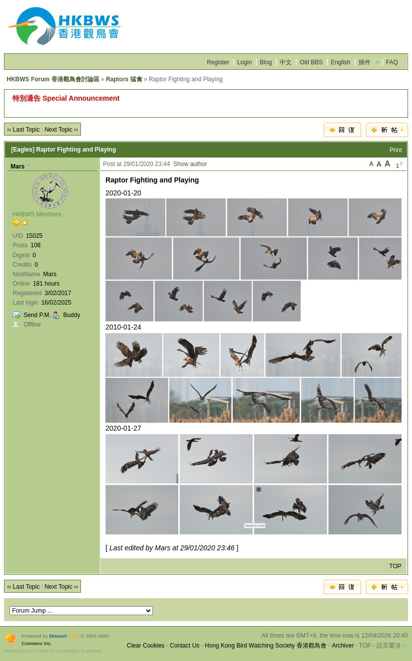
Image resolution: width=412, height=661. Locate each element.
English (340, 62)
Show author (190, 164)
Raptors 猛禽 (124, 79)
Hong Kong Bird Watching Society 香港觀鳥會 (266, 645)
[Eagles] (22, 149)
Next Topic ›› (61, 129)
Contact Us (184, 645)
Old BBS (311, 62)
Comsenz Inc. (36, 643)
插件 (365, 62)
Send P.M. (36, 315)
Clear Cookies (145, 645)
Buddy (71, 315)
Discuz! (58, 636)
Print (396, 150)
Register (218, 62)
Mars (17, 166)
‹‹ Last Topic (23, 129)
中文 (286, 62)
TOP (395, 566)
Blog (266, 62)
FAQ (392, 62)
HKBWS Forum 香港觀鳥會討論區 (52, 79)
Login (244, 62)
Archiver (343, 645)
